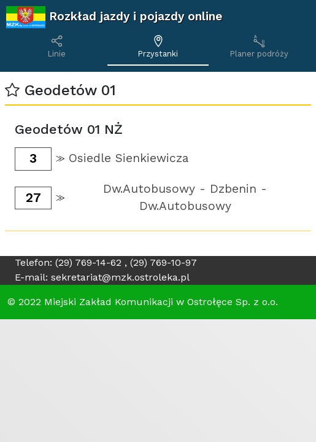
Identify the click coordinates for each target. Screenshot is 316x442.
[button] (12, 90)
